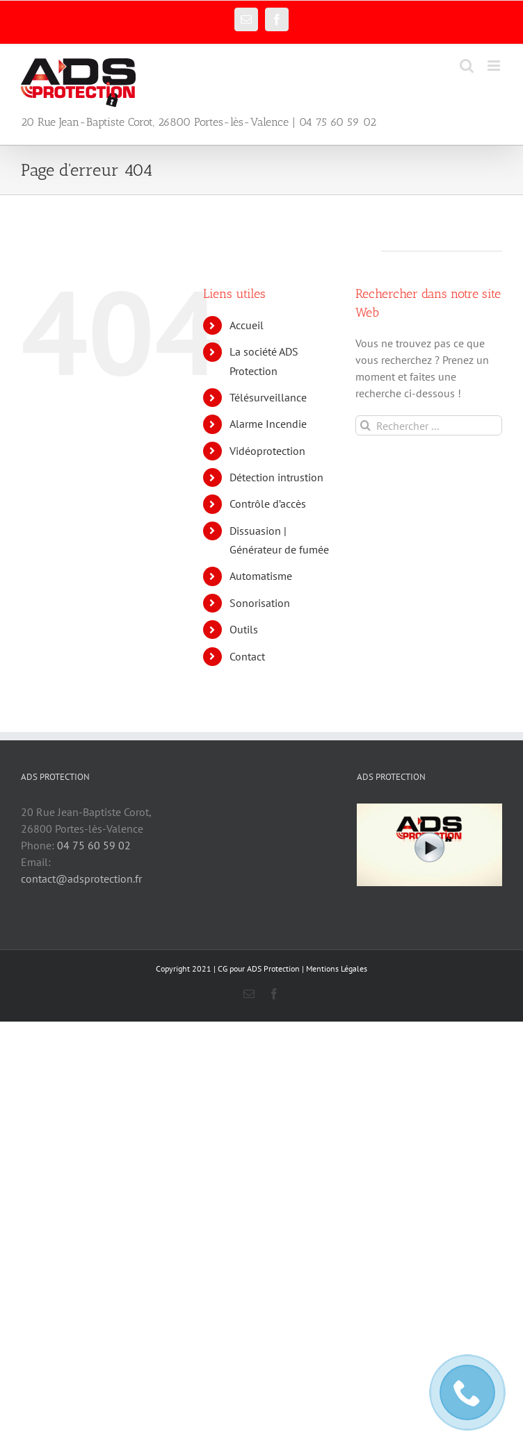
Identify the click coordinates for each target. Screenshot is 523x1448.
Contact (247, 656)
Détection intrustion (276, 477)
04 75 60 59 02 (94, 845)
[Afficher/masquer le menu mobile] (495, 65)
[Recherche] (365, 425)
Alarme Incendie (268, 424)
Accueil (247, 325)
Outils (244, 629)
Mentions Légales (336, 968)
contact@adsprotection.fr (81, 878)
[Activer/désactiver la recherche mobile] (467, 65)
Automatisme (261, 576)
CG (222, 968)
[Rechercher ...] (428, 425)
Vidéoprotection (267, 451)
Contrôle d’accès (268, 503)
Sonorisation (260, 603)
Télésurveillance (268, 397)
